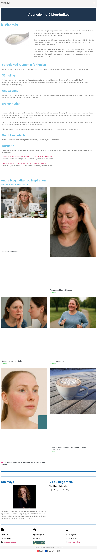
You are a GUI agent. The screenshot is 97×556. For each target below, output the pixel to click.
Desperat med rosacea (9, 252)
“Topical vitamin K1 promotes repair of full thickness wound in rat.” (24, 163)
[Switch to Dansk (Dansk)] (40, 551)
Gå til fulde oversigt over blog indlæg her (15, 185)
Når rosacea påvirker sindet (11, 361)
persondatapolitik (74, 542)
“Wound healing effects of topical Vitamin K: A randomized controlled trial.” (27, 156)
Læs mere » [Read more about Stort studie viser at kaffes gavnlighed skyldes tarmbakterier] (53, 451)
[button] (94, 2)
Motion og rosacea (57, 361)
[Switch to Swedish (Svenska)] (52, 551)
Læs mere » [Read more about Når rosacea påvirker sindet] (4, 363)
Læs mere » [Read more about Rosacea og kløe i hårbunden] (53, 292)
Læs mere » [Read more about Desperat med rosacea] (4, 254)
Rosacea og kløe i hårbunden (61, 290)
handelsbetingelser (9, 542)
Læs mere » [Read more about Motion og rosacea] (53, 363)
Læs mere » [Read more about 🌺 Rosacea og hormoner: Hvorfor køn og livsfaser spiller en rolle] (4, 467)
